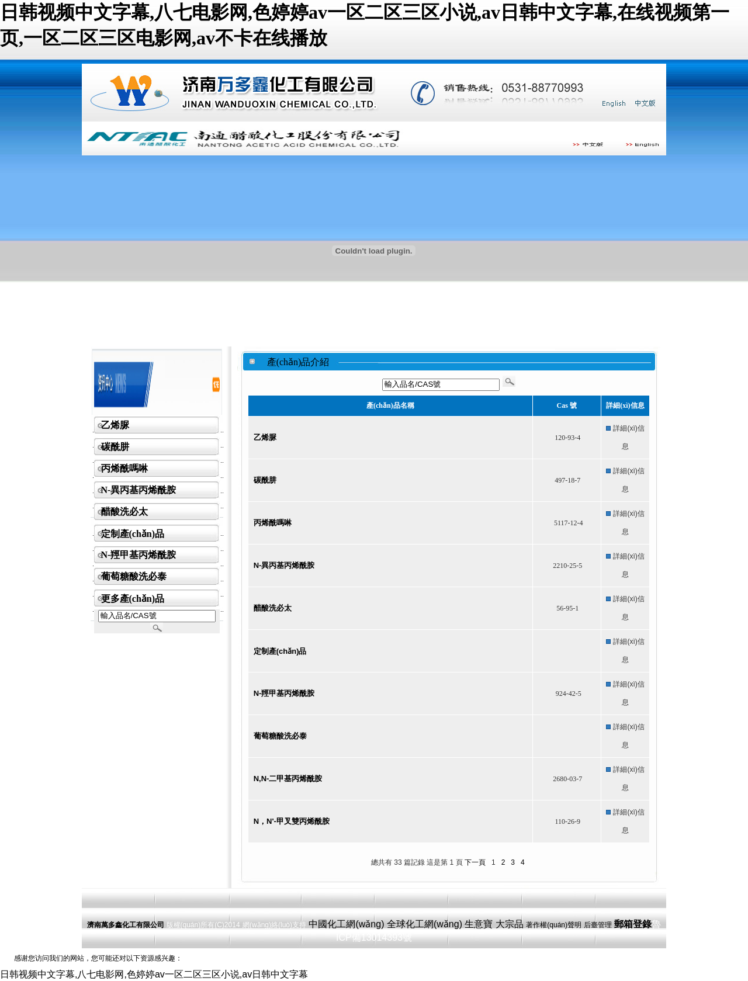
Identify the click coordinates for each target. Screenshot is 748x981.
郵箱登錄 (633, 924)
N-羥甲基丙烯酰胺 (138, 555)
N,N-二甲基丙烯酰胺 (288, 778)
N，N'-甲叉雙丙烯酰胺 (292, 821)
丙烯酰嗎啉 (124, 468)
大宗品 (510, 924)
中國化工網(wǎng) (346, 924)
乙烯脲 (115, 425)
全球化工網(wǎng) (424, 924)
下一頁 (475, 862)
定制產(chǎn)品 (133, 534)
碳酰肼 (115, 447)
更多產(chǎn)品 (133, 599)
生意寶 (479, 924)
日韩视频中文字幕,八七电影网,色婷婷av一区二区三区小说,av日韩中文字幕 (154, 974)
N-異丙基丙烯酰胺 (138, 490)
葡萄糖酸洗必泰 (134, 576)
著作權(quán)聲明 (553, 925)
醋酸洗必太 (124, 512)
